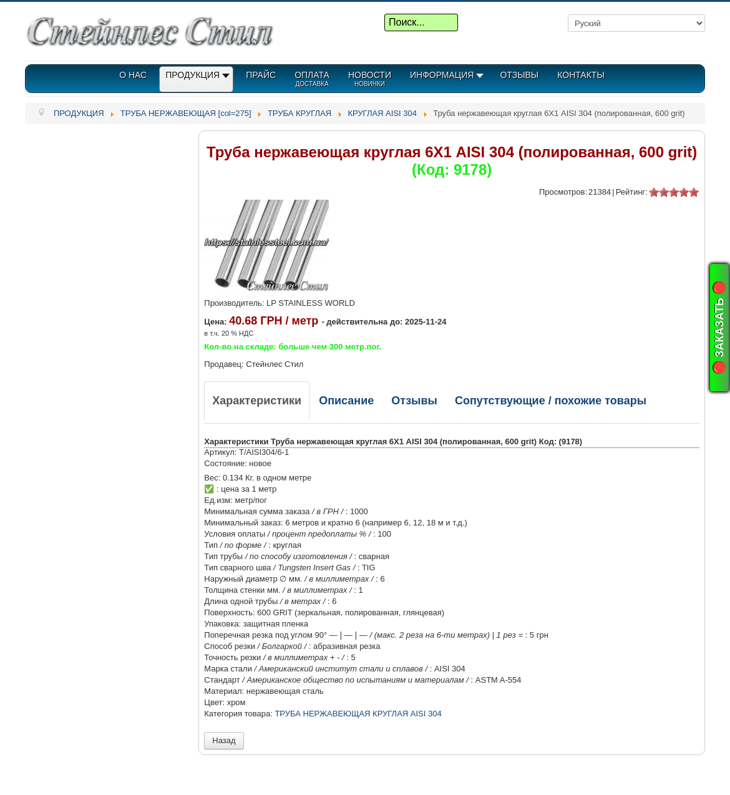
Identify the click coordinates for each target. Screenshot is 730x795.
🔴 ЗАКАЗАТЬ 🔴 (719, 327)
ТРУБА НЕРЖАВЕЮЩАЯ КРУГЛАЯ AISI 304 (358, 713)
